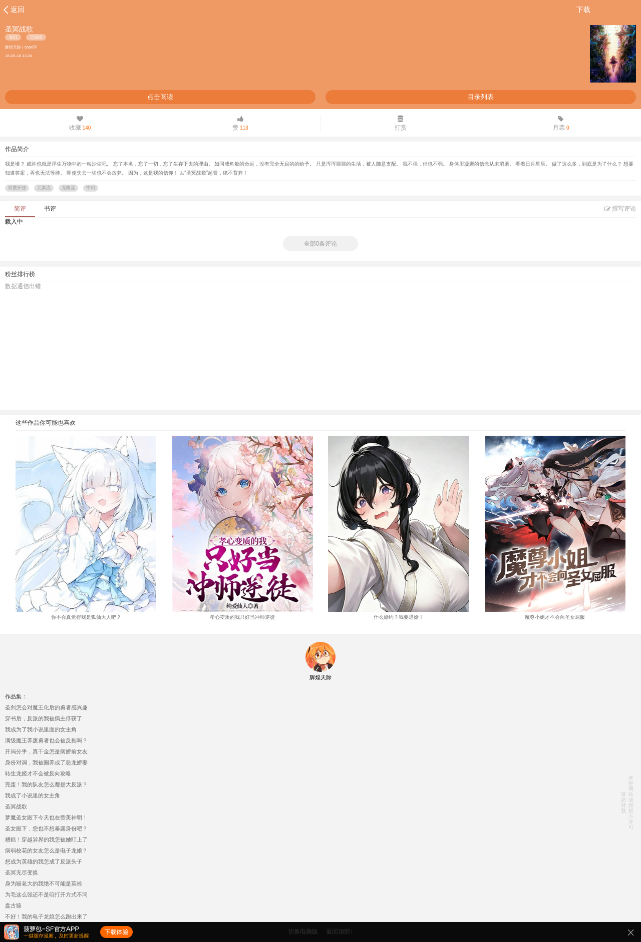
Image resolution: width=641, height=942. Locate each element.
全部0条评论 (321, 243)
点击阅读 (160, 97)
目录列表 (481, 97)
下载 (583, 10)
